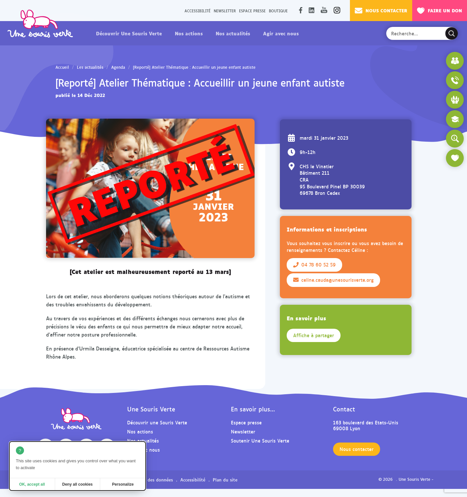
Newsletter (225, 10)
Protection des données (148, 479)
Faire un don (439, 10)
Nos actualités (233, 33)
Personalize (123, 484)
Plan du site (225, 479)
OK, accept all (32, 484)
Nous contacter (381, 10)
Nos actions (189, 33)
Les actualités (90, 67)
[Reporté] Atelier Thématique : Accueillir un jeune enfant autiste (194, 67)
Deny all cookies (77, 484)
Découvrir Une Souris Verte (129, 33)
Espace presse (252, 10)
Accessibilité (197, 10)
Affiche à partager (313, 335)
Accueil (62, 67)
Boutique (278, 10)
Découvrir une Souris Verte (157, 422)
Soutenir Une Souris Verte (260, 440)
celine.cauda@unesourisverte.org (333, 279)
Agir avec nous (281, 33)
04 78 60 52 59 (314, 264)
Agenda (118, 67)
